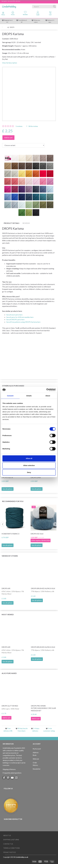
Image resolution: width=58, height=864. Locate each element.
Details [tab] (29, 396)
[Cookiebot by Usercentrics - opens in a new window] (46, 389)
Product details (11, 223)
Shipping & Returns (9, 769)
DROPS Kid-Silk (37, 534)
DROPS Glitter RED (10, 706)
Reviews (26, 223)
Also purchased (9, 673)
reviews (19, 126)
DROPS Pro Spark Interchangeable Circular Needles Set (43, 708)
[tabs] (50, 13)
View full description (9, 63)
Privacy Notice (9, 852)
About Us (7, 835)
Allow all (29, 458)
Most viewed (8, 614)
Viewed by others (10, 556)
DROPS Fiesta (7, 477)
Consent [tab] (10, 396)
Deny (29, 472)
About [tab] (47, 396)
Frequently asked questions (12, 773)
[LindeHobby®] (9, 6)
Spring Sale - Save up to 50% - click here (11, 1)
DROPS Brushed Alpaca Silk (43, 588)
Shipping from (8, 20)
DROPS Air (6, 588)
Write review (33, 126)
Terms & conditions (11, 848)
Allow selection (29, 465)
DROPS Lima (36, 477)
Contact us (8, 844)
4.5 (7, 22)
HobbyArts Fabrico (10, 534)
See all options (7, 489)
